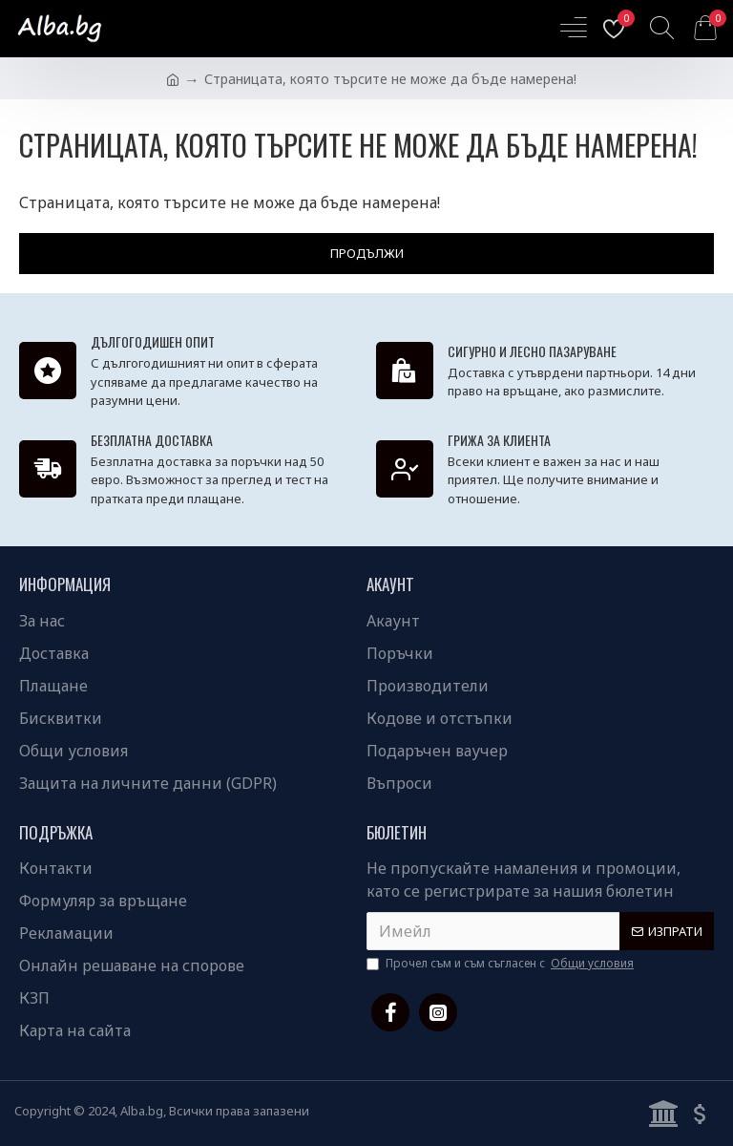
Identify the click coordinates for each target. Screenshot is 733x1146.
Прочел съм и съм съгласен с (501, 963)
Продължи (367, 253)
